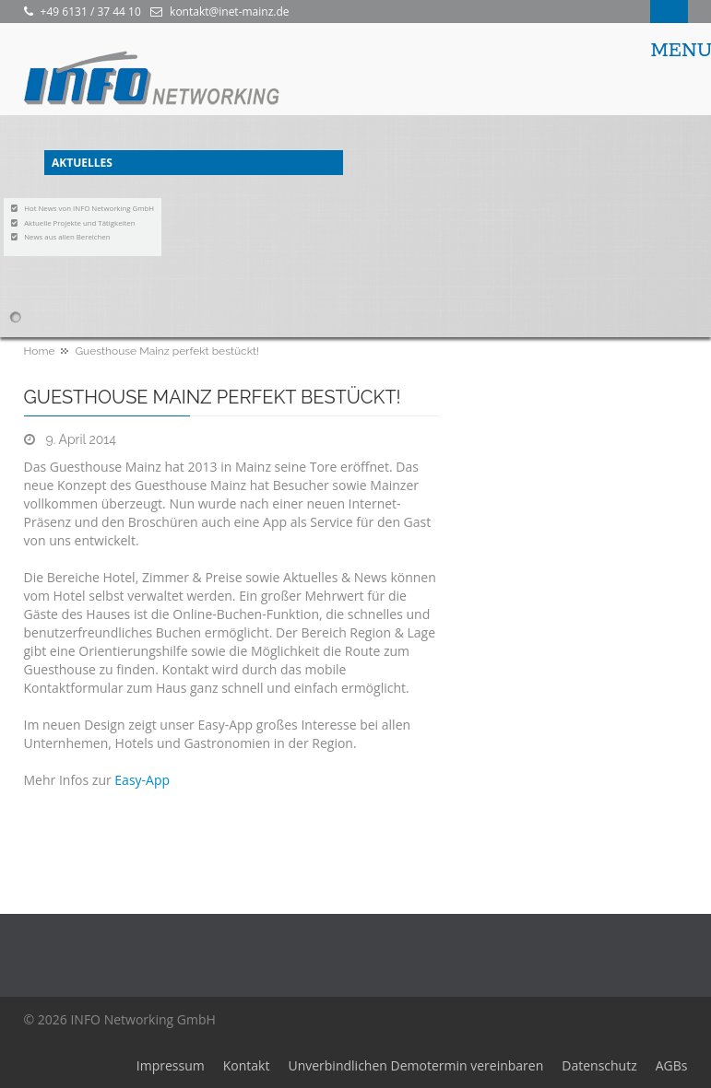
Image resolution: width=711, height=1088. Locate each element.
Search (669, 11)
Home (39, 351)
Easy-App (142, 780)
